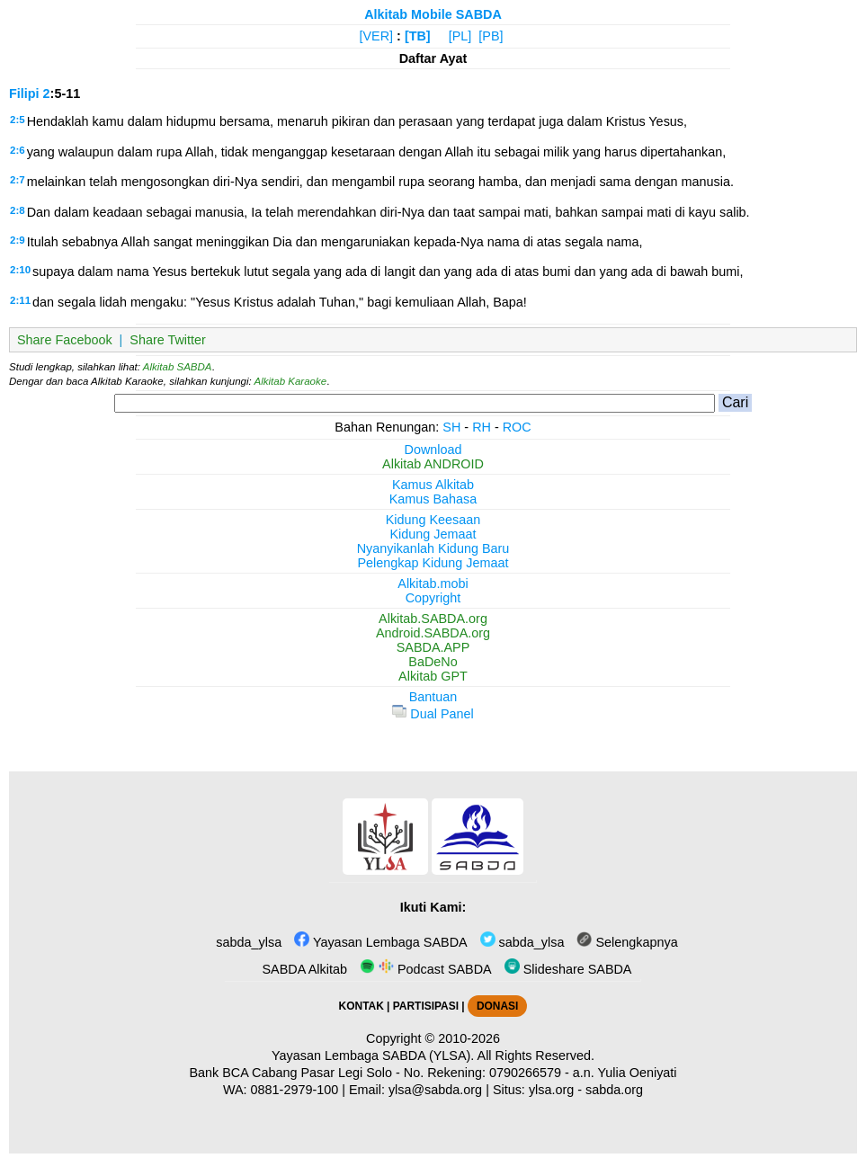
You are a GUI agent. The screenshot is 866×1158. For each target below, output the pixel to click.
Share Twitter (167, 340)
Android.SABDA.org (433, 633)
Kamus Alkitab (433, 484)
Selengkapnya (626, 942)
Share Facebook (64, 340)
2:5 (17, 119)
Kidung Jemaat (433, 534)
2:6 (17, 150)
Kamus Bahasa (433, 499)
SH (451, 427)
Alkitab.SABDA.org (433, 618)
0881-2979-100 (295, 1089)
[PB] (490, 36)
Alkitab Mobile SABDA (433, 14)
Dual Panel (432, 714)
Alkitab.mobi (432, 583)
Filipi (24, 93)
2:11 (20, 300)
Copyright (433, 598)
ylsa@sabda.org (435, 1089)
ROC (517, 427)
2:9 (17, 240)
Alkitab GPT (433, 676)
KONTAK (361, 1006)
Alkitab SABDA (177, 366)
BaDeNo (432, 662)
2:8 (17, 210)
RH (481, 427)
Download (433, 449)
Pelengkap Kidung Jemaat (432, 563)
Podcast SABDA (426, 969)
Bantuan (433, 697)
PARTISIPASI (426, 1006)
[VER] (377, 36)
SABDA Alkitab (303, 969)
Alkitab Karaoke (290, 381)
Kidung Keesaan (433, 519)
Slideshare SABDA (568, 969)
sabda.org (614, 1089)
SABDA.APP (433, 647)
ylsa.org (551, 1089)
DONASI (497, 1006)
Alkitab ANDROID (433, 464)
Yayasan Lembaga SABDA (380, 942)
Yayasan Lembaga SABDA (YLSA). (373, 1055)
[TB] (418, 36)
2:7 (17, 179)
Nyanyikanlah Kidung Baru (433, 548)
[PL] (460, 36)
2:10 (20, 269)
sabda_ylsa (246, 942)
